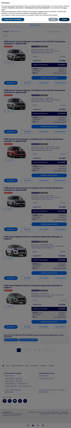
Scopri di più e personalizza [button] (12, 19)
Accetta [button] (64, 19)
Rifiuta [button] (53, 19)
